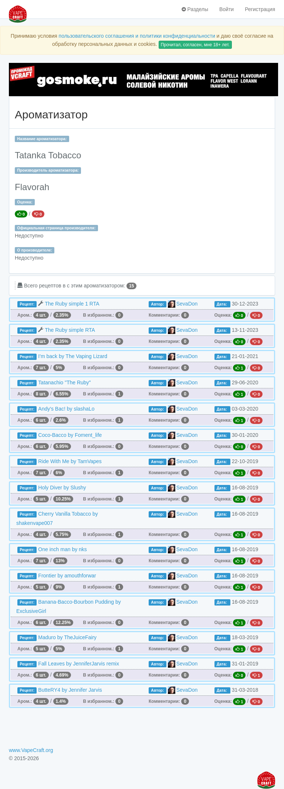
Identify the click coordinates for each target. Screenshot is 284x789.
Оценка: (24, 202)
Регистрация (260, 9)
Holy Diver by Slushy (62, 487)
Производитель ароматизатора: (47, 170)
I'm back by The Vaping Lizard (72, 356)
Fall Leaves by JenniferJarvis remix (78, 664)
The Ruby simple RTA (70, 330)
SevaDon (187, 304)
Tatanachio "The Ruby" (64, 382)
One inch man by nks (62, 549)
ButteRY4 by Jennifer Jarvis (70, 690)
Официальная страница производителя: (56, 228)
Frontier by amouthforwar (67, 576)
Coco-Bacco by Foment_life (70, 435)
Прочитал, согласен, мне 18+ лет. (195, 44)
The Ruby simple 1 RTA (72, 304)
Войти (226, 9)
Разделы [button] (195, 9)
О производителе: (34, 250)
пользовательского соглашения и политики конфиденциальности (137, 36)
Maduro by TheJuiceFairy (67, 637)
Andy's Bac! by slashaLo (66, 409)
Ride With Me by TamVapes (69, 461)
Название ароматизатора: (42, 138)
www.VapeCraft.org (31, 750)
